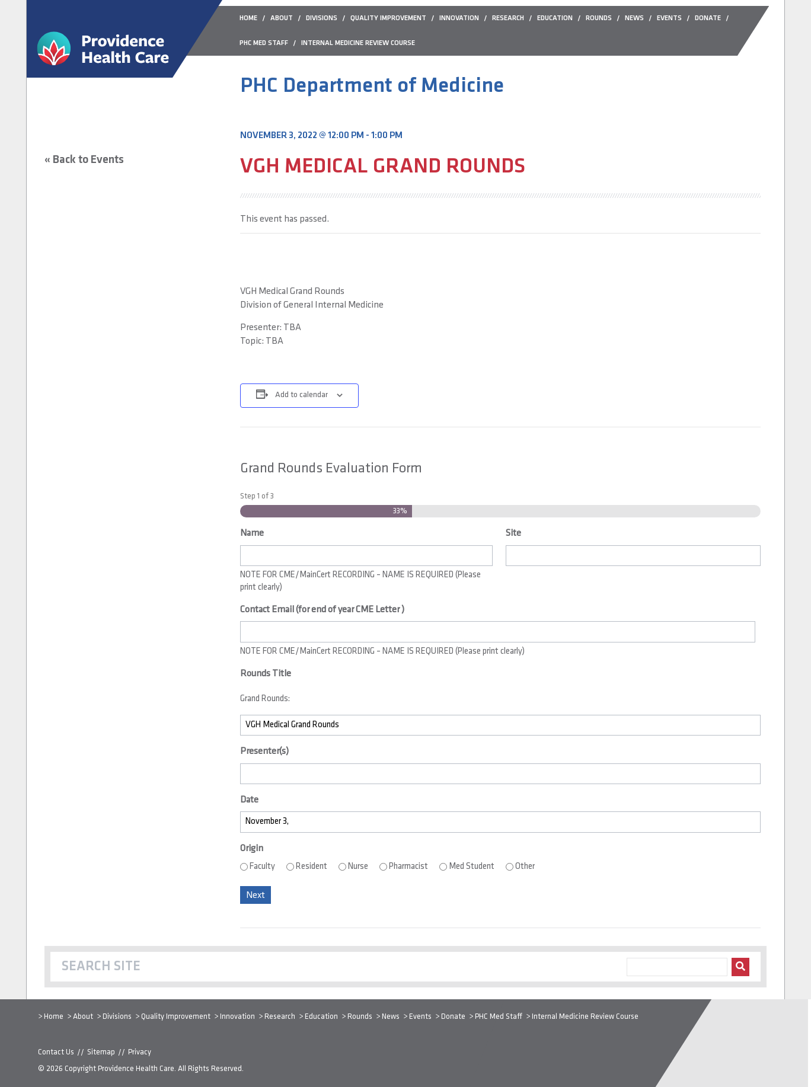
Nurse (358, 866)
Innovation (237, 1017)
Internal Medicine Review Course (585, 1017)
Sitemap (101, 1052)
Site (513, 533)
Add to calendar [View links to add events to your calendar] (301, 395)
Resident (311, 866)
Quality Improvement (175, 1017)
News (391, 1017)
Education (321, 1017)
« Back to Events (84, 160)
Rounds (359, 1017)
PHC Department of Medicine (372, 86)
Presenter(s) (264, 751)
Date (249, 800)
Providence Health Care (136, 1069)
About (83, 1017)
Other (525, 866)
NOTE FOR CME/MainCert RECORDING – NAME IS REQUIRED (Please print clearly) (360, 581)
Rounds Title (265, 674)
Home (53, 1017)
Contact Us (56, 1052)
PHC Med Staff (498, 1017)
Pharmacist (408, 866)
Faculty (262, 866)
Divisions (117, 1017)
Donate (453, 1017)
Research (279, 1017)
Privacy (139, 1052)
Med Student (471, 866)
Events (420, 1017)
